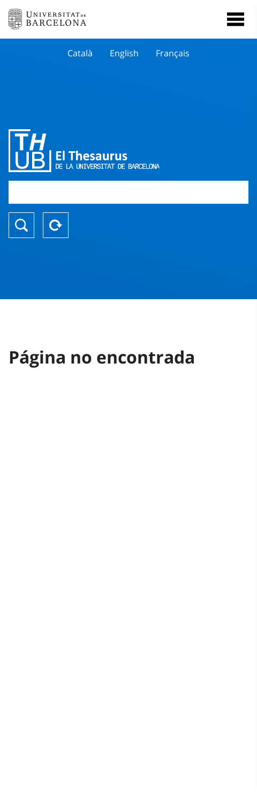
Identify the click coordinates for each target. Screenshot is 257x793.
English (124, 53)
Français (173, 53)
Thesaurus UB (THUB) (93, 150)
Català (80, 53)
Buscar (21, 225)
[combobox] (128, 192)
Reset (56, 225)
